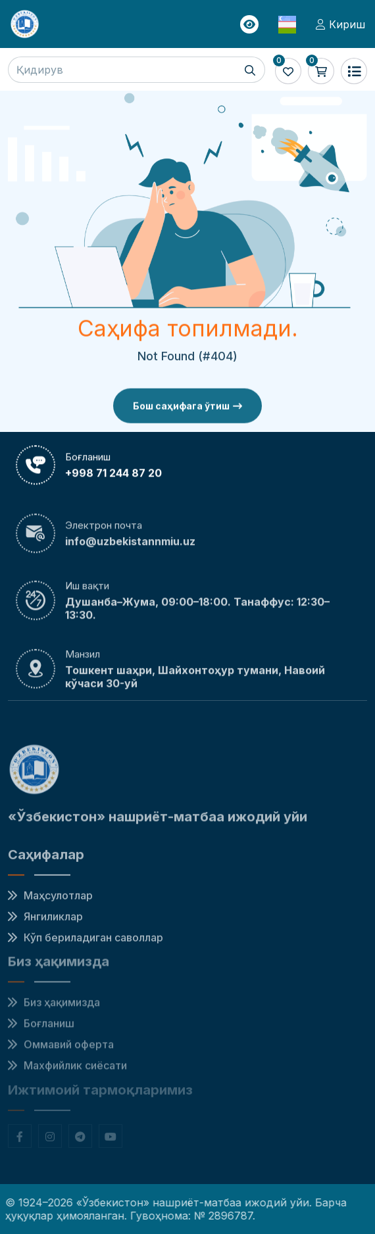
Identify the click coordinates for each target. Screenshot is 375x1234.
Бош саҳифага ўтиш (187, 409)
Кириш (340, 24)
